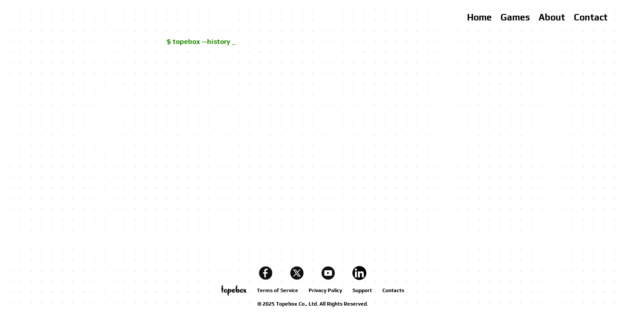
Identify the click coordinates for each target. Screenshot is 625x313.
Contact (591, 17)
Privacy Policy (325, 290)
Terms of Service (277, 290)
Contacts (393, 290)
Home (479, 17)
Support (362, 290)
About (552, 17)
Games (515, 17)
